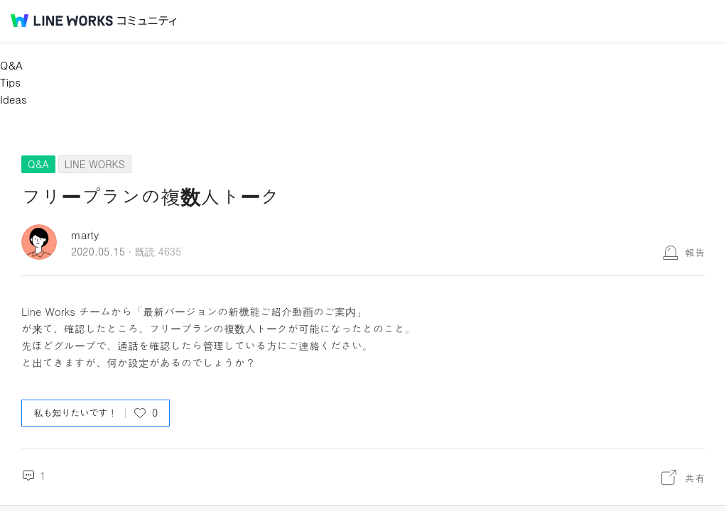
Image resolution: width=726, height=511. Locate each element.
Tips (10, 82)
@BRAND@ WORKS (62, 20)
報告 (695, 252)
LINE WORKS (95, 164)
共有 (695, 478)
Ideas (13, 99)
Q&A (11, 64)
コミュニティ (147, 21)
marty (85, 234)
